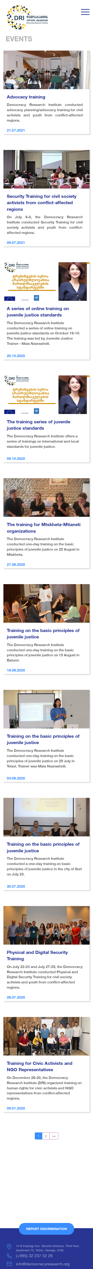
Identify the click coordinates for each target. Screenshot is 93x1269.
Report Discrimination (46, 1229)
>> (53, 1136)
